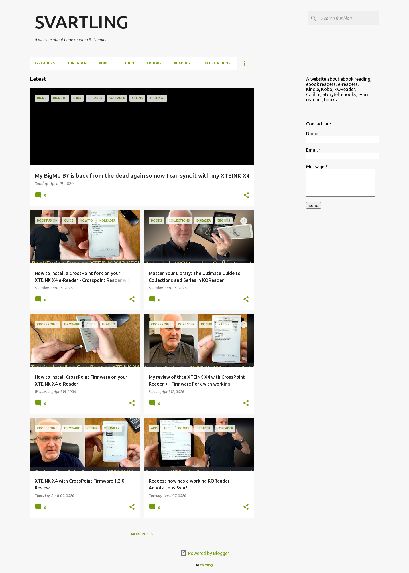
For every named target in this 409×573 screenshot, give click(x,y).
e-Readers (45, 63)
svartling (206, 565)
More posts (142, 534)
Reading (182, 63)
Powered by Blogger (204, 553)
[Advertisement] (277, 155)
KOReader (76, 63)
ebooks (154, 63)
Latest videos (216, 63)
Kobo (129, 63)
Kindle (105, 63)
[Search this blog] (349, 18)
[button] (246, 196)
